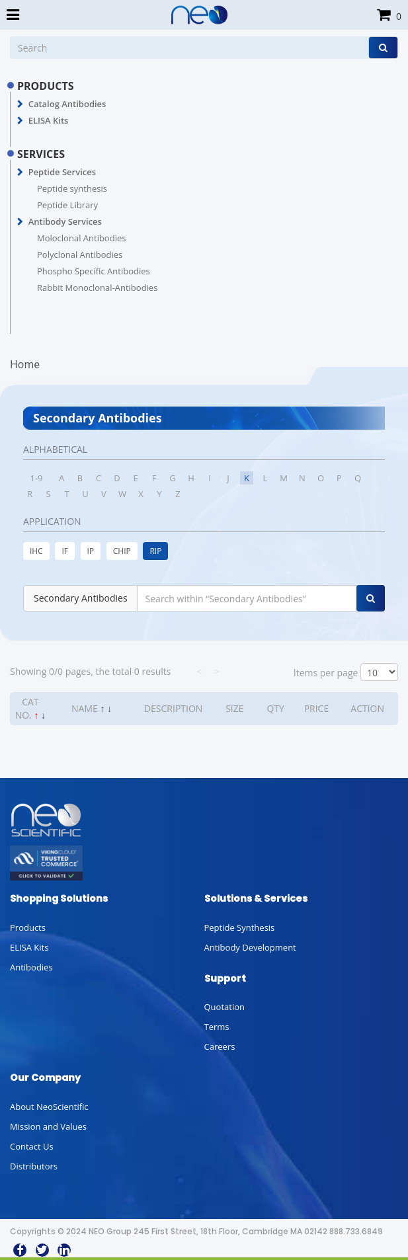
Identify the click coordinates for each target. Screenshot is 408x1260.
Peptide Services (62, 172)
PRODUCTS (45, 86)
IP (91, 551)
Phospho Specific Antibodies (93, 271)
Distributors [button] (34, 1166)
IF (64, 551)
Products (28, 927)
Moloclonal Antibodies (81, 238)
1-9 (36, 478)
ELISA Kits (48, 120)
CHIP (122, 551)
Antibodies (31, 967)
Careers (219, 1046)
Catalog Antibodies (67, 104)
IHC (36, 551)
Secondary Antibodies (81, 598)
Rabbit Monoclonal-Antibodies (97, 288)
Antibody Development (250, 947)
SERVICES (41, 154)
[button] (20, 104)
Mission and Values (48, 1126)
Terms (216, 1027)
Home (25, 364)
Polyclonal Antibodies (79, 254)
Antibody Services (65, 221)
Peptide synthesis (72, 188)
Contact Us (32, 1146)
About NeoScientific (49, 1107)
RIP (155, 551)
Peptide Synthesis (239, 927)
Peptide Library (67, 205)
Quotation (224, 1007)
